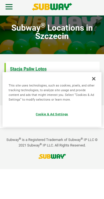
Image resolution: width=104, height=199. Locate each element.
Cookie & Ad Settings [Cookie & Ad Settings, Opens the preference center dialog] (52, 114)
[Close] (94, 79)
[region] (51, 99)
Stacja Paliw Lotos (28, 69)
